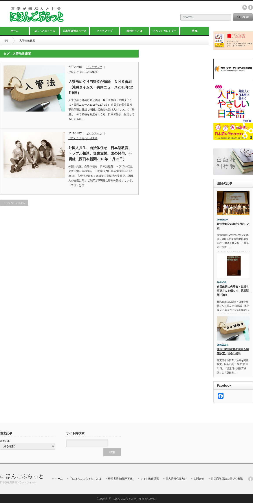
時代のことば (134, 30)
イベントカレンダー (164, 30)
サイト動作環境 (149, 478)
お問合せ (199, 478)
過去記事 (5, 441)
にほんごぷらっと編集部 (82, 72)
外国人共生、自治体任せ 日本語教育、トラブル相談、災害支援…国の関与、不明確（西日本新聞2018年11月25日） (100, 153)
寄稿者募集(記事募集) (121, 478)
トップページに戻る (14, 203)
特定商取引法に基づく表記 (227, 478)
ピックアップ (104, 30)
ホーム (14, 30)
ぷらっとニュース (44, 30)
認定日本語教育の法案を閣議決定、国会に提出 (233, 351)
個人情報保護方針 (176, 478)
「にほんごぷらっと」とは (85, 478)
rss (244, 7)
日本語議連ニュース (74, 30)
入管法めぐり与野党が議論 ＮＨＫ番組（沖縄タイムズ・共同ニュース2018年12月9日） (100, 87)
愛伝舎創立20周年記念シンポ (233, 226)
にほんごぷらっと (22, 476)
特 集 (195, 30)
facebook (250, 7)
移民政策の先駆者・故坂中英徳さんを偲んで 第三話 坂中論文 (233, 290)
